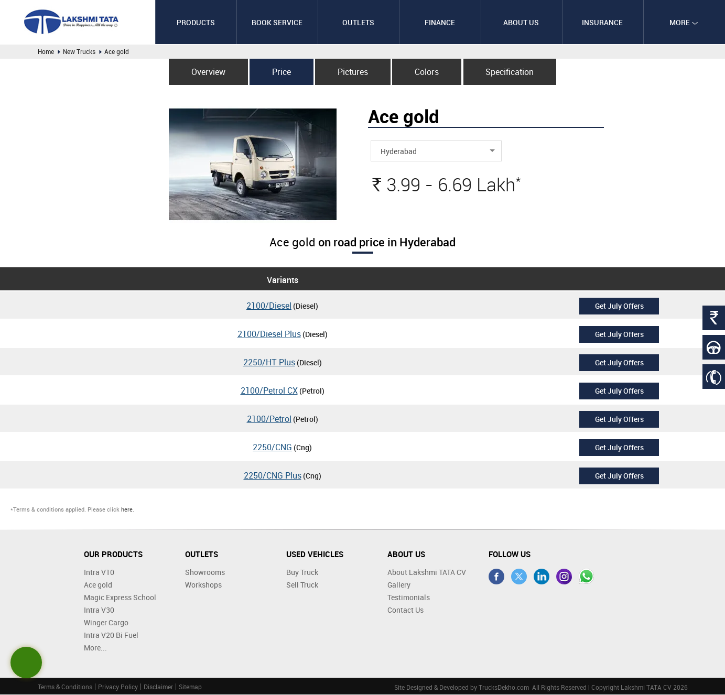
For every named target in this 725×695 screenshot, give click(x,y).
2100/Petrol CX (269, 391)
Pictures (353, 72)
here (127, 509)
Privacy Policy (118, 687)
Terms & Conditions (65, 687)
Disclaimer (158, 687)
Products (196, 22)
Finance (440, 22)
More (683, 22)
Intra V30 (99, 610)
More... (95, 648)
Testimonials (408, 598)
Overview (206, 72)
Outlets (358, 22)
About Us (521, 22)
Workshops (203, 585)
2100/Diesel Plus (269, 334)
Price (280, 72)
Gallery (398, 585)
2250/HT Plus (269, 362)
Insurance (602, 22)
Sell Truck (302, 585)
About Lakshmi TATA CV (426, 573)
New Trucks (79, 51)
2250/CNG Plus (272, 476)
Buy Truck (302, 573)
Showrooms (205, 573)
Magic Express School (120, 598)
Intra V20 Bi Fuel (111, 635)
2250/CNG (272, 447)
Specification (512, 72)
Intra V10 (99, 573)
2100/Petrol (269, 419)
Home (46, 51)
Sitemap (190, 687)
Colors (428, 72)
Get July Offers (619, 306)
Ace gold (98, 585)
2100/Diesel (268, 306)
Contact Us (405, 610)
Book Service (277, 22)
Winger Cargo (106, 623)
